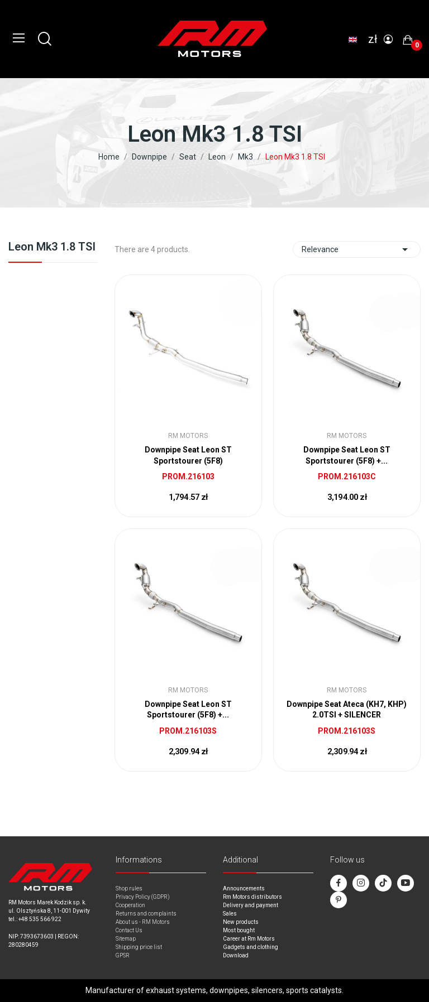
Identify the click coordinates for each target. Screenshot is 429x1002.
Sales (230, 914)
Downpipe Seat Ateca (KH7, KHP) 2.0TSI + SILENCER (347, 710)
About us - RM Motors (143, 922)
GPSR (123, 955)
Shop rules (129, 888)
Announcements (244, 888)
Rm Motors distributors (252, 897)
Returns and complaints (146, 914)
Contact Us (129, 930)
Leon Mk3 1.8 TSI (52, 247)
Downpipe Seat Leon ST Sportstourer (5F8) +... (346, 455)
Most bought (239, 930)
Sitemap (126, 939)
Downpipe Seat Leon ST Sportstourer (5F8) (188, 455)
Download (236, 955)
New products (241, 922)
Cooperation (130, 905)
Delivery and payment (250, 905)
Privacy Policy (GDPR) (143, 897)
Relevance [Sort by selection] (357, 249)
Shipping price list (139, 947)
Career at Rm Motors (249, 939)
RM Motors (188, 435)
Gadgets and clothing (250, 947)
